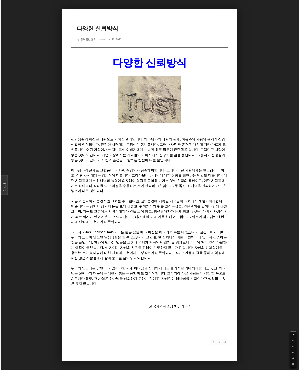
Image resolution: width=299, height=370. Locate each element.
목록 (4, 185)
